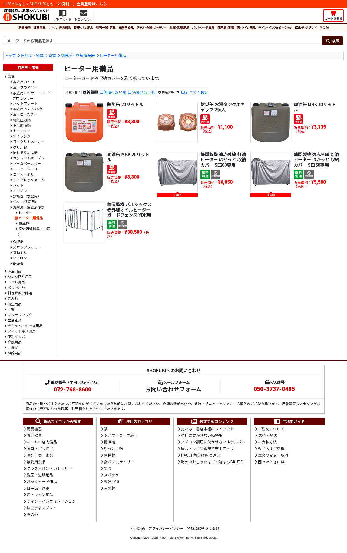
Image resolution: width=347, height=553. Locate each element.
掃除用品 (15, 353)
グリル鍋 (20, 147)
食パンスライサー (119, 461)
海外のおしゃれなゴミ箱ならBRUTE (212, 461)
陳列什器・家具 (105, 27)
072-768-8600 (72, 389)
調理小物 (111, 481)
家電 (52, 55)
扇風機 (24, 223)
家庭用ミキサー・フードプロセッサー (32, 95)
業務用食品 (126, 27)
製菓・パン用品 (83, 27)
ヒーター (26, 212)
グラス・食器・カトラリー (151, 27)
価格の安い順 (115, 92)
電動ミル (20, 252)
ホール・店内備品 (59, 27)
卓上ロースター (25, 114)
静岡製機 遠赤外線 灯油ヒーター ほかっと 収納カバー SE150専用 (316, 159)
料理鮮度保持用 (20, 293)
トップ (10, 55)
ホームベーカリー (27, 163)
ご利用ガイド (289, 421)
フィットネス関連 (22, 331)
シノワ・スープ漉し (121, 435)
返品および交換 (271, 448)
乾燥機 (18, 263)
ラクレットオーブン (28, 157)
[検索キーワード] (163, 41)
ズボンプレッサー (27, 247)
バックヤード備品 (203, 27)
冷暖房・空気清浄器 (78, 55)
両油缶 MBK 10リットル (315, 107)
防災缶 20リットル (125, 104)
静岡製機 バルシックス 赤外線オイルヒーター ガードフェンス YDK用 (129, 209)
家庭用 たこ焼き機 (27, 108)
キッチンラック (20, 314)
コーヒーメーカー (27, 168)
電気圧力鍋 (22, 119)
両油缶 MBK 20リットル (128, 157)
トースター (21, 130)
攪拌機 (109, 441)
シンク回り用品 (20, 276)
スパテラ (111, 474)
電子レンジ (22, 136)
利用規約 (138, 528)
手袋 (11, 309)
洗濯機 (18, 241)
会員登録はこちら (92, 3)
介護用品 (15, 341)
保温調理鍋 (22, 125)
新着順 (92, 92)
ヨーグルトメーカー (29, 141)
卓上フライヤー (25, 87)
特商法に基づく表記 (203, 528)
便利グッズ (16, 336)
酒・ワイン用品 (246, 27)
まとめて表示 (196, 92)
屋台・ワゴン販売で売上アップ (207, 448)
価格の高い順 (143, 92)
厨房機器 (24, 27)
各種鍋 (109, 455)
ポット (18, 185)
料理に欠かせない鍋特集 (202, 435)
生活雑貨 (15, 320)
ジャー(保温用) (24, 201)
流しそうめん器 (25, 152)
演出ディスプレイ (306, 27)
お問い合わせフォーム (173, 389)
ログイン (10, 3)
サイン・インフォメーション (275, 27)
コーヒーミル (23, 174)
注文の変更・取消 (273, 455)
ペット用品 (16, 287)
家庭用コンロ (23, 81)
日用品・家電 (225, 27)
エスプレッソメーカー (30, 179)
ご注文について (271, 428)
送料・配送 (267, 435)
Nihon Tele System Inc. (174, 537)
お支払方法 (267, 441)
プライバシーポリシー (166, 528)
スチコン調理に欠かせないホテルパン (213, 441)
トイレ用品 (16, 281)
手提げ (13, 347)
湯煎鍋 (109, 488)
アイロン (20, 257)
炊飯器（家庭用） (27, 196)
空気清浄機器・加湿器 (34, 231)
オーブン (20, 190)
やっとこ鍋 (113, 448)
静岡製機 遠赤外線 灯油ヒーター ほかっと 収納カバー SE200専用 (223, 159)
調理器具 (39, 27)
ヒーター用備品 (113, 55)
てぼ (107, 468)
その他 (324, 27)
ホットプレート (25, 103)
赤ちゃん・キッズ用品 (25, 325)
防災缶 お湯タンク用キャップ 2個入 (222, 107)
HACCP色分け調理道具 (200, 455)
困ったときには (271, 461)
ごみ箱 (13, 298)
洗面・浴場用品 (179, 27)
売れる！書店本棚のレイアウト (207, 428)
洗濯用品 (15, 271)
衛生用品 (15, 303)
